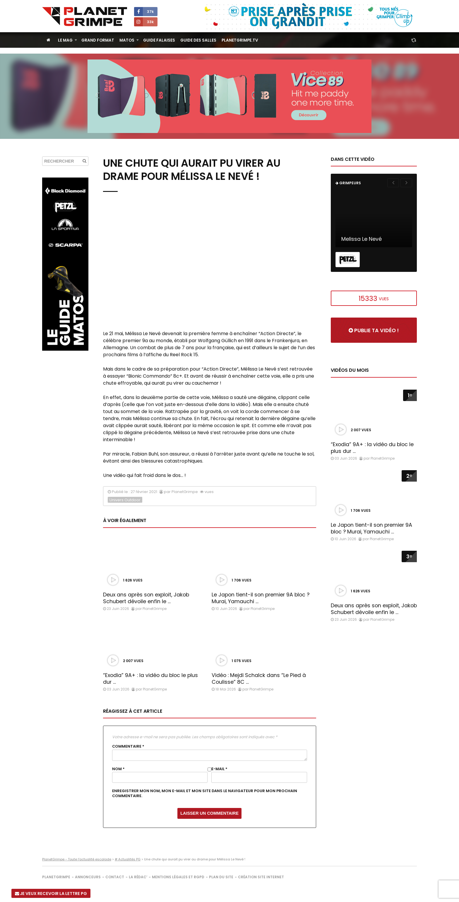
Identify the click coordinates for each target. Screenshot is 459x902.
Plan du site (221, 876)
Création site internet (261, 876)
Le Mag (65, 40)
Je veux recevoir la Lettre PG (51, 893)
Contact (114, 876)
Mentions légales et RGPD (178, 876)
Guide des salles (198, 40)
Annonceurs (88, 876)
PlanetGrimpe (56, 876)
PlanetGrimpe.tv (240, 40)
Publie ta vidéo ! (374, 330)
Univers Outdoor (125, 499)
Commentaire (128, 746)
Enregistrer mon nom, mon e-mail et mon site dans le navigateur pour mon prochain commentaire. (204, 793)
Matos (126, 40)
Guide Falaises (159, 40)
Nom (118, 769)
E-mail (219, 769)
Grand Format (97, 40)
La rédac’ (138, 876)
